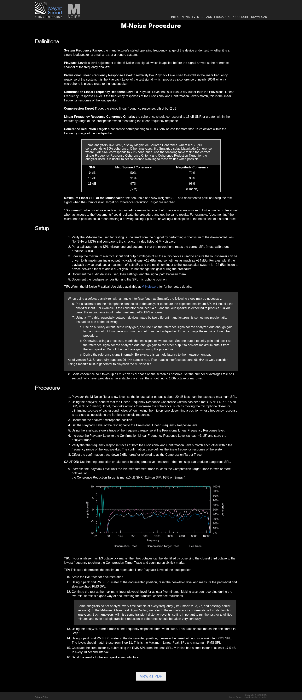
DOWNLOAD (259, 16)
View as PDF (151, 676)
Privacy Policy (41, 697)
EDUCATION (221, 16)
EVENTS (197, 16)
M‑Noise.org (150, 286)
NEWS (186, 16)
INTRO (175, 16)
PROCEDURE (240, 16)
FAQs (208, 16)
